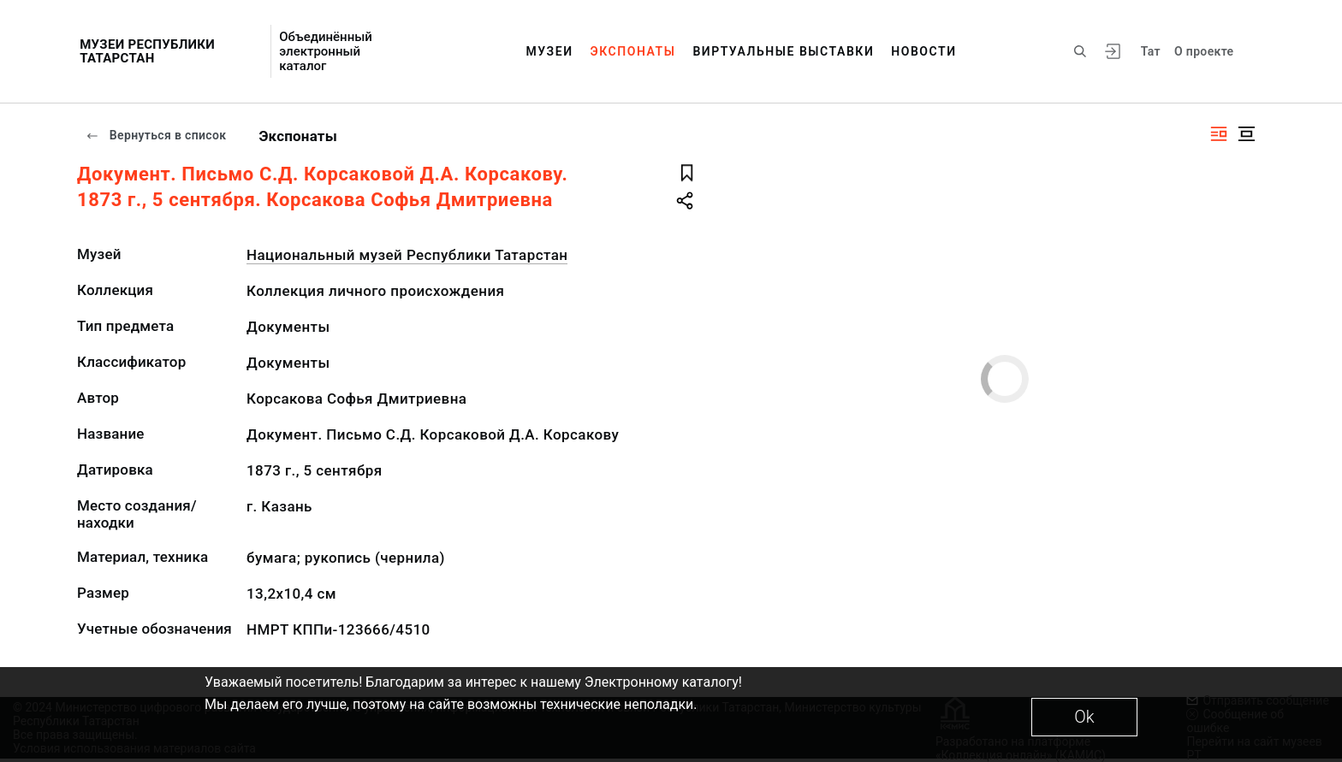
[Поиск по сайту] (1080, 51)
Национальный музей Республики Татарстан (406, 254)
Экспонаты (633, 51)
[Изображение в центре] (1246, 134)
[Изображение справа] (1218, 134)
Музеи (549, 51)
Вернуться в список (156, 135)
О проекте (1203, 51)
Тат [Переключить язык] (1151, 51)
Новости (923, 51)
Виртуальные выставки (783, 51)
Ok (1084, 716)
